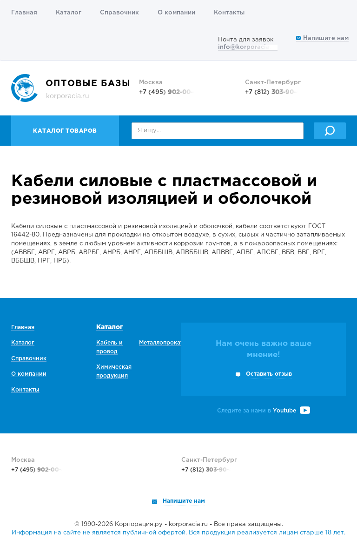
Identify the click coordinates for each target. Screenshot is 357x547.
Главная (24, 12)
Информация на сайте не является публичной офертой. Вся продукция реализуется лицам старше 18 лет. (178, 532)
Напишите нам (322, 38)
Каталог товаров (65, 131)
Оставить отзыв (269, 374)
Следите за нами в (263, 410)
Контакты (229, 12)
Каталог (68, 12)
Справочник (119, 12)
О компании (176, 12)
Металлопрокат (161, 342)
